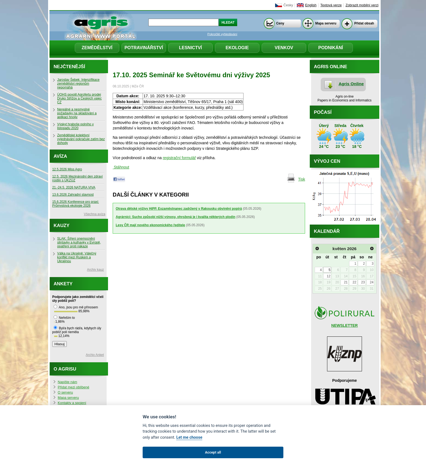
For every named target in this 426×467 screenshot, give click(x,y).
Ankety (63, 283)
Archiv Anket (95, 355)
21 (345, 282)
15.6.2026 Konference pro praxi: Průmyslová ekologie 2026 (75, 204)
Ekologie (237, 47)
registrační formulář (179, 158)
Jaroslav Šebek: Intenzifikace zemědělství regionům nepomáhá (78, 83)
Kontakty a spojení (72, 403)
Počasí (322, 112)
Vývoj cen (327, 161)
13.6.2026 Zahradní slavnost (73, 195)
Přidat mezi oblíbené (73, 387)
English (310, 5)
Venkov (284, 47)
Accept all (213, 452)
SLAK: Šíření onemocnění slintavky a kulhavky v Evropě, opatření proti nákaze (79, 242)
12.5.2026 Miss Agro (67, 169)
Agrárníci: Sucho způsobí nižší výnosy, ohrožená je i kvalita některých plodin (175, 217)
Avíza (60, 156)
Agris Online (351, 83)
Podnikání (330, 47)
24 (371, 282)
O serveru (65, 392)
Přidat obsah (364, 23)
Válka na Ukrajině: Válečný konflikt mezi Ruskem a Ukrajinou (76, 257)
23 (363, 282)
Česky (288, 5)
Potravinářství (144, 47)
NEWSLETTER (344, 325)
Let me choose (189, 437)
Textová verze (331, 5)
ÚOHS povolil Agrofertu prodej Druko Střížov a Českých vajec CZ (79, 98)
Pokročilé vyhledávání (222, 34)
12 (328, 276)
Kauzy (62, 225)
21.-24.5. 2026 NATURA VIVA (73, 187)
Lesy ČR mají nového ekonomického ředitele (150, 225)
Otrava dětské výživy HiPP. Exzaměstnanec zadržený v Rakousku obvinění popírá (179, 209)
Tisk (301, 179)
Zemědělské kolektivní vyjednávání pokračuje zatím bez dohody (81, 139)
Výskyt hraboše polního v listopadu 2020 (75, 126)
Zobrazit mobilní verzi (361, 5)
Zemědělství (97, 47)
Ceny (280, 23)
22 (354, 282)
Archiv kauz (95, 270)
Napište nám (67, 382)
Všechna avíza (94, 214)
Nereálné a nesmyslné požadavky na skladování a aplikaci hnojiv (76, 113)
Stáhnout (121, 167)
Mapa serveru (325, 23)
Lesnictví (190, 47)
